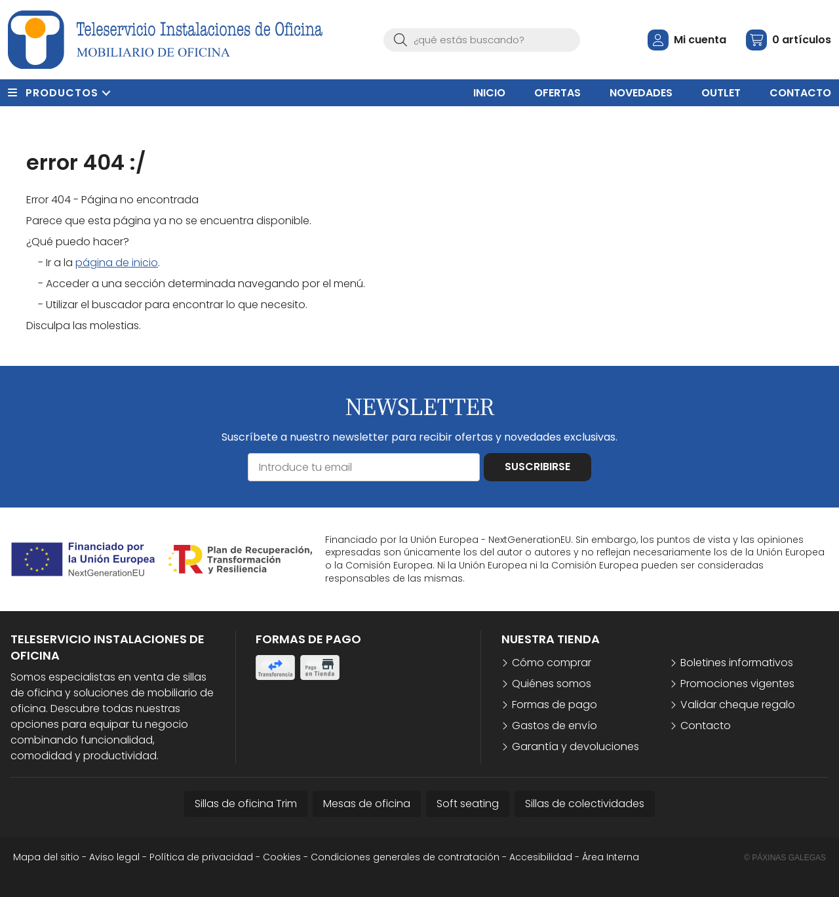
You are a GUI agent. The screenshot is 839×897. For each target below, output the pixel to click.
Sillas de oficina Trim (246, 803)
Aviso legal (114, 857)
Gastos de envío (554, 725)
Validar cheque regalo (737, 704)
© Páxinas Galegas (785, 857)
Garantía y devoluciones (575, 746)
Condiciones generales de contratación (405, 857)
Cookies (282, 857)
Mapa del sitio (46, 857)
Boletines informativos (736, 662)
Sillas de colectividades (584, 803)
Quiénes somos (551, 683)
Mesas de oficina (366, 803)
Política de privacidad (201, 857)
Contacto (705, 725)
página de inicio (116, 262)
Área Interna (610, 857)
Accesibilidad (540, 857)
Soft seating (468, 803)
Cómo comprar (551, 662)
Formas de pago (554, 704)
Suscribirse (537, 466)
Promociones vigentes (737, 683)
